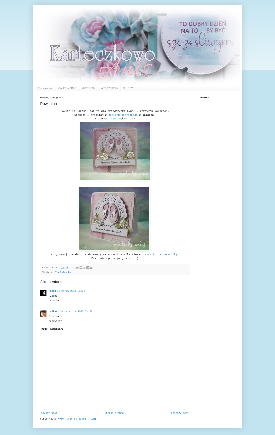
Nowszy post (49, 413)
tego (112, 118)
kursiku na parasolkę (160, 254)
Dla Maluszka (63, 272)
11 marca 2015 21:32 (71, 291)
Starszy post (180, 413)
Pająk (52, 291)
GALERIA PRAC (67, 88)
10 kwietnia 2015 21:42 (76, 311)
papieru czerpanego (123, 115)
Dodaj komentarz (52, 329)
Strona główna (45, 88)
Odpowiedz (55, 300)
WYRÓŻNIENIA (109, 88)
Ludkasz (54, 311)
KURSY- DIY (88, 88)
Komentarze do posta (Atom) (77, 418)
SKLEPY (128, 88)
